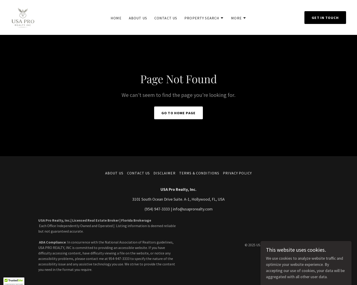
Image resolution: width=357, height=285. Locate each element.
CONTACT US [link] (165, 18)
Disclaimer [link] (164, 173)
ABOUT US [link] (138, 18)
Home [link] (116, 18)
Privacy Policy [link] (237, 173)
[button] (204, 18)
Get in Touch (325, 17)
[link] (23, 17)
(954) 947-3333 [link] (157, 209)
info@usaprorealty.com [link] (193, 209)
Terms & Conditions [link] (199, 173)
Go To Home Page (178, 113)
